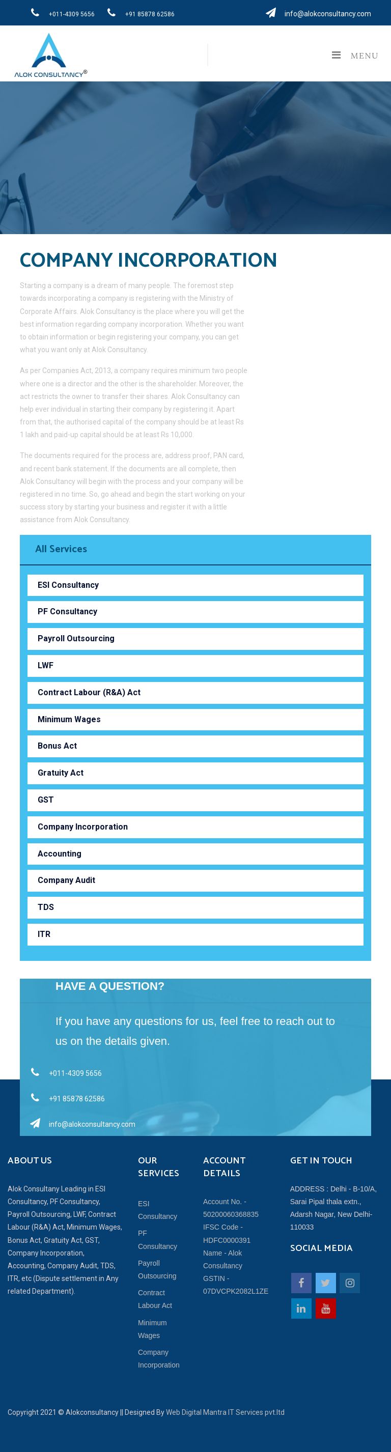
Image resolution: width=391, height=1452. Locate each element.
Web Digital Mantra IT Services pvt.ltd (225, 1412)
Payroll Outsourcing (76, 638)
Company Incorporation (83, 827)
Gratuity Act (60, 773)
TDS (46, 907)
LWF (45, 665)
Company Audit (66, 880)
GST (46, 800)
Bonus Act (57, 746)
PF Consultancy (67, 611)
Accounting (59, 854)
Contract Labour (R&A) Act (89, 692)
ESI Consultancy (68, 585)
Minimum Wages (69, 719)
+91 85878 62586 (138, 13)
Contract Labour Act (155, 1299)
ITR (44, 934)
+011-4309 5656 (60, 13)
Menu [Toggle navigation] (352, 55)
